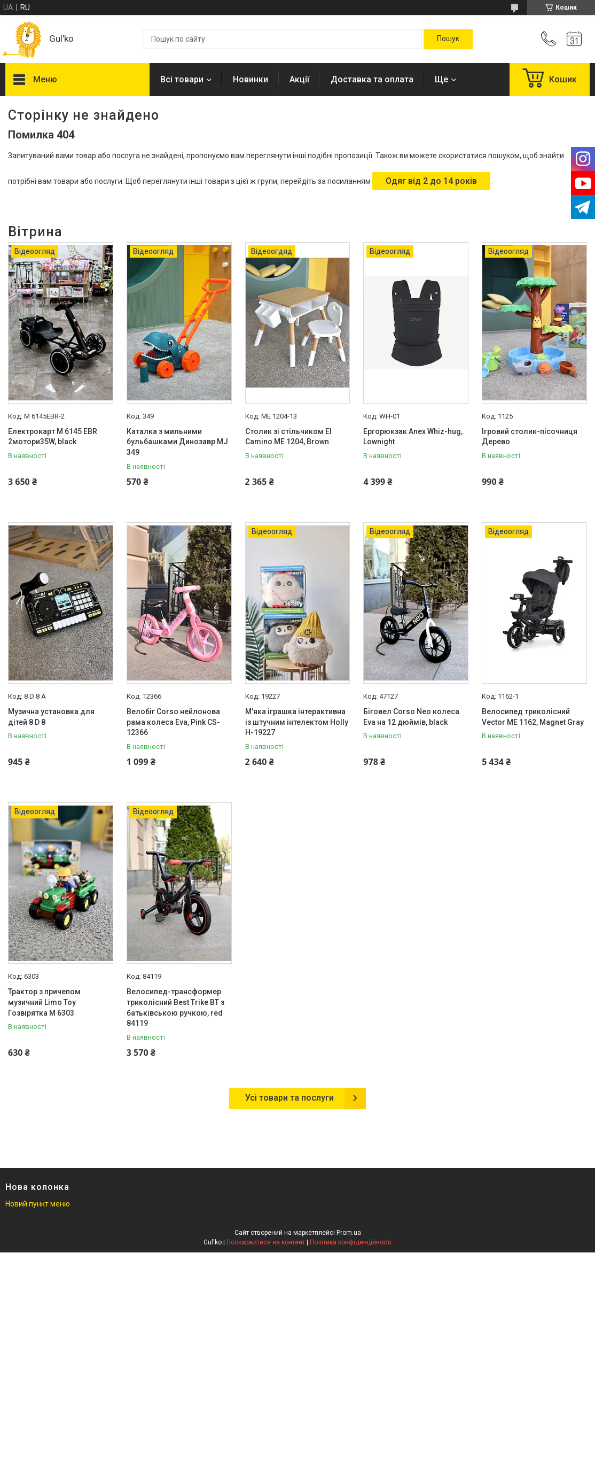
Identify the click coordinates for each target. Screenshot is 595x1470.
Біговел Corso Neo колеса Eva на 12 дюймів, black (411, 716)
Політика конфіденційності (351, 1242)
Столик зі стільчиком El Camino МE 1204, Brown (288, 436)
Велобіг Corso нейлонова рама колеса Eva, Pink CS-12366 (173, 722)
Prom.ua (348, 1232)
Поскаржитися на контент (265, 1242)
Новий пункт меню (37, 1204)
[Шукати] (448, 39)
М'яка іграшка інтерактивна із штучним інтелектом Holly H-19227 (296, 722)
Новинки (250, 79)
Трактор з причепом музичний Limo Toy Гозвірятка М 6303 (44, 1002)
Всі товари (181, 79)
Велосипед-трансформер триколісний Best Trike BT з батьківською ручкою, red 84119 (175, 1007)
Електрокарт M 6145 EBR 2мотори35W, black (52, 436)
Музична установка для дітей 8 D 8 (51, 716)
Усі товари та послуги (289, 1098)
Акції (299, 79)
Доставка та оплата (372, 79)
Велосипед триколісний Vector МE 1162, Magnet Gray (533, 716)
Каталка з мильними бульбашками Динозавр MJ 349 (177, 442)
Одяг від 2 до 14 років (431, 181)
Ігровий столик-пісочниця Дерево (529, 436)
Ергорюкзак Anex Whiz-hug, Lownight (413, 436)
